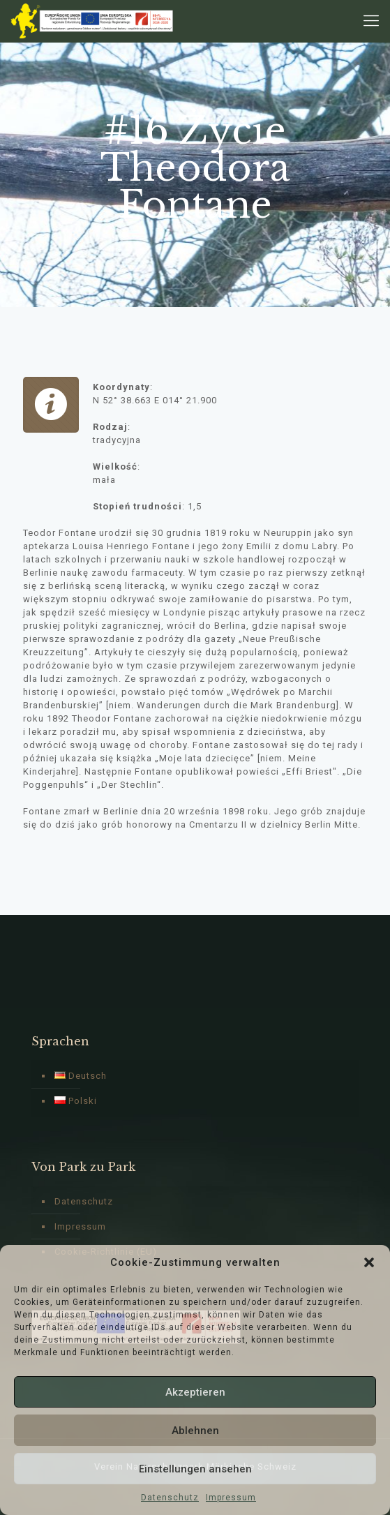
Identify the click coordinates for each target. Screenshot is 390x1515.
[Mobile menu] (371, 21)
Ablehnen (195, 1430)
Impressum (231, 1497)
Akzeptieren (195, 1392)
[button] (369, 1262)
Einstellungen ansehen (195, 1469)
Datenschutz (170, 1497)
